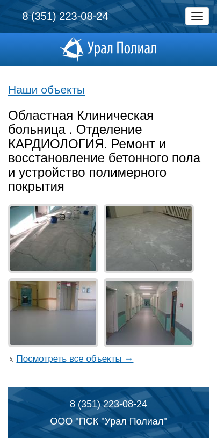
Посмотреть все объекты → (74, 359)
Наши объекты (46, 89)
